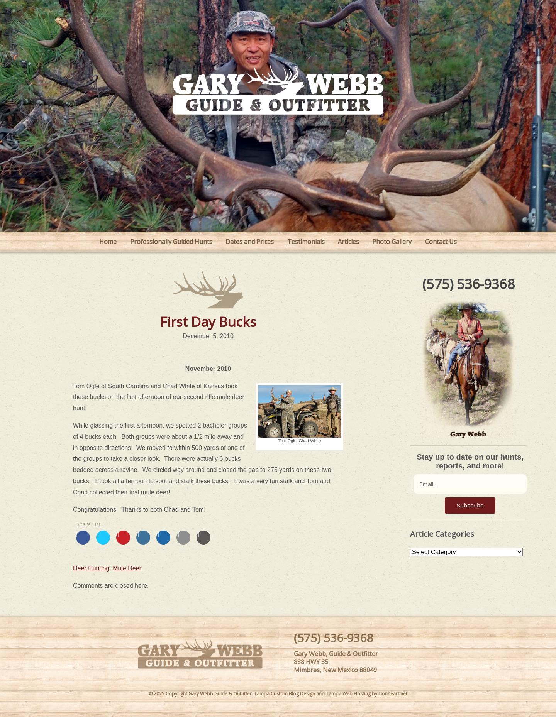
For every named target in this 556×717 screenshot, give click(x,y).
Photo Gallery (392, 241)
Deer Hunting (91, 568)
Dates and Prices (249, 241)
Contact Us (441, 241)
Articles (348, 241)
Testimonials (306, 241)
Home (108, 241)
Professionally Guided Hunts (171, 241)
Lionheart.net (392, 693)
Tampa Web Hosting (348, 693)
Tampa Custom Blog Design (284, 693)
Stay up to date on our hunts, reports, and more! (470, 461)
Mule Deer (127, 568)
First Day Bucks (208, 322)
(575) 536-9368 (468, 284)
